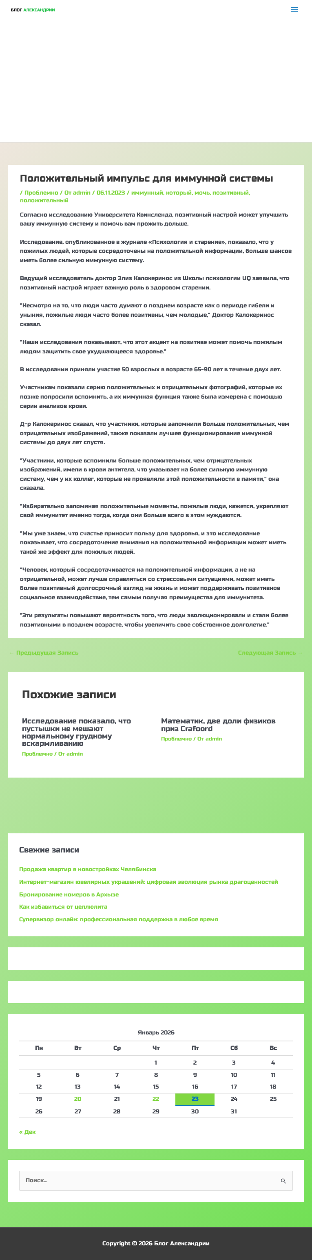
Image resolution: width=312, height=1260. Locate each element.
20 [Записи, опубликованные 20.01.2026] (77, 1099)
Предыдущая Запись (43, 652)
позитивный (230, 192)
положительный (44, 200)
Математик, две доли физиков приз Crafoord (218, 725)
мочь (202, 192)
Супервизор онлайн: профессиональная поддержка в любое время (118, 919)
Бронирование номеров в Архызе (69, 894)
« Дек (27, 1132)
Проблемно (41, 192)
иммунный (147, 192)
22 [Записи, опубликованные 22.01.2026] (156, 1099)
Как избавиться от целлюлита (63, 906)
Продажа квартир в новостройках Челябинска (87, 869)
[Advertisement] (156, 81)
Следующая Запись (270, 652)
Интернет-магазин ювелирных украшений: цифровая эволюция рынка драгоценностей (148, 882)
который (179, 192)
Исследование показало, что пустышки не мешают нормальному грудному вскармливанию (76, 732)
